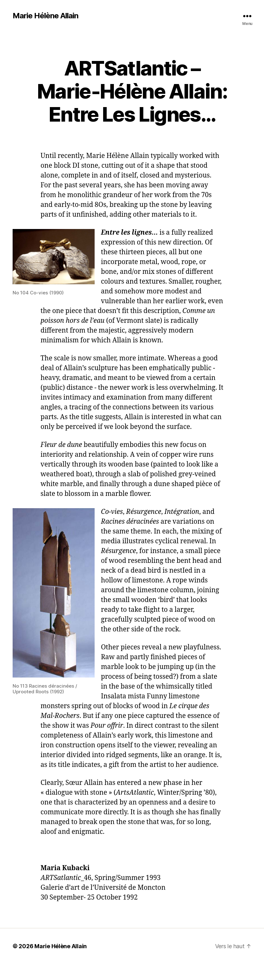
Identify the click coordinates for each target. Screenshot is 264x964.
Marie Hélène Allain (45, 16)
